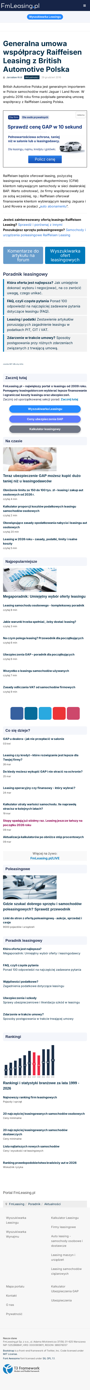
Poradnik (34, 1204)
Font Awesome (11, 1358)
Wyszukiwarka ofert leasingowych (65, 255)
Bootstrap (8, 1350)
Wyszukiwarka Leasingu (45, 409)
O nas (10, 1304)
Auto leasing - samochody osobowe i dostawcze (67, 1240)
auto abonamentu (53, 206)
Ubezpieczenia (61, 1300)
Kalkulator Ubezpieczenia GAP (65, 1289)
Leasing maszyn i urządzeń (63, 1257)
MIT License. (10, 1353)
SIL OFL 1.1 (49, 1358)
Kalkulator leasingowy (45, 429)
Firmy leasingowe (63, 1227)
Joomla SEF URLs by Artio (13, 364)
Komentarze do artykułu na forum (23, 255)
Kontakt (11, 1295)
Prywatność (14, 1314)
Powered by (21, 1369)
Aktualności (52, 1204)
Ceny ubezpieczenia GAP (45, 419)
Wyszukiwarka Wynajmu (16, 1234)
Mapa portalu (15, 1286)
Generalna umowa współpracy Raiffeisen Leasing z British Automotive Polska (42, 56)
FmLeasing (16, 1204)
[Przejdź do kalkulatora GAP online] (45, 139)
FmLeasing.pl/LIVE (45, 858)
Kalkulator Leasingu (65, 1217)
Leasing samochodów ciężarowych (66, 1271)
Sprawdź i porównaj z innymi (40, 225)
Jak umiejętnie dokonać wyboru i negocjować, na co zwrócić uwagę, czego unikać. (44, 288)
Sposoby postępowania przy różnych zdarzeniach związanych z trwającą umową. (40, 343)
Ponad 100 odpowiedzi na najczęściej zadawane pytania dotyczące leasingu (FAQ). (43, 306)
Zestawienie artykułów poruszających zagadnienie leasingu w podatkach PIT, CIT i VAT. (40, 324)
